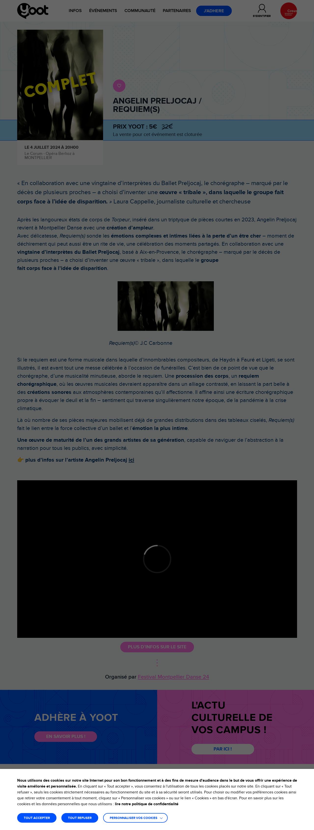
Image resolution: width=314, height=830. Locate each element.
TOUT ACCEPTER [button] (37, 818)
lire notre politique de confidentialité (146, 804)
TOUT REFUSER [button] (80, 818)
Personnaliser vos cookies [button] (133, 818)
